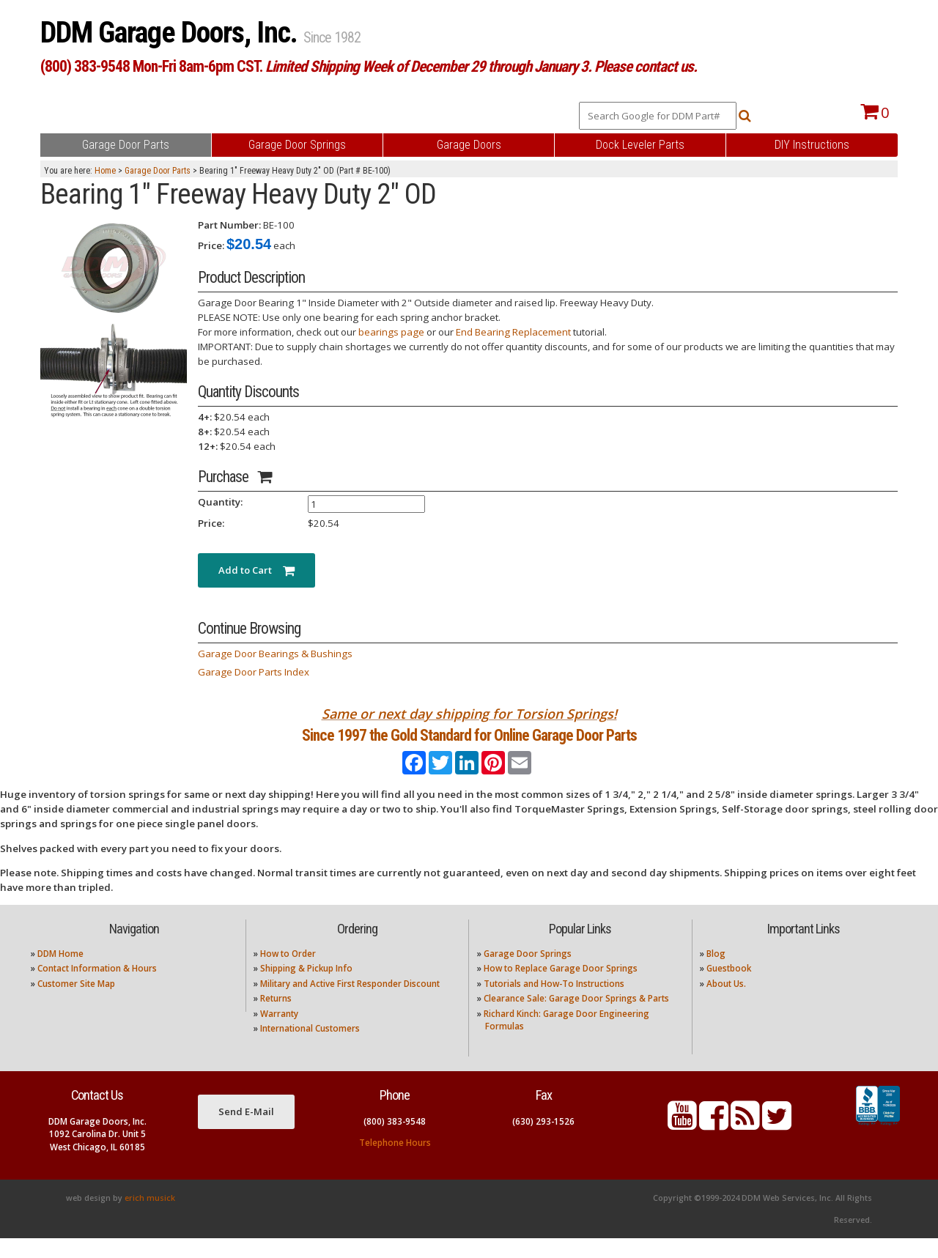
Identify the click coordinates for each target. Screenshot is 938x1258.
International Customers (310, 1048)
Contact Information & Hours (97, 988)
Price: (211, 245)
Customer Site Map (76, 1002)
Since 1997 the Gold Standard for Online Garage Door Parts (469, 745)
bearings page (391, 331)
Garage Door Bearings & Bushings (275, 653)
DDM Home (60, 973)
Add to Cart (256, 570)
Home (105, 171)
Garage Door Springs (528, 973)
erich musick (150, 1218)
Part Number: (229, 225)
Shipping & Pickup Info (306, 988)
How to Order (288, 973)
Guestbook (728, 988)
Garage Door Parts (158, 171)
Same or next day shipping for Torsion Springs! (469, 713)
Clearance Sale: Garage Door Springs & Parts (576, 1018)
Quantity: (220, 501)
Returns (276, 1018)
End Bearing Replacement (513, 331)
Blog (715, 973)
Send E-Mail (246, 1131)
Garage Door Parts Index (253, 671)
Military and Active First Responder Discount (350, 1002)
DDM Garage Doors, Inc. (171, 32)
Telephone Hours (395, 1161)
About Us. (726, 1002)
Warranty (279, 1032)
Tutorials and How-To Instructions (554, 1002)
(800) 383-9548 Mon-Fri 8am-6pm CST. (368, 66)
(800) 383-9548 (394, 1140)
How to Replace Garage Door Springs (561, 988)
